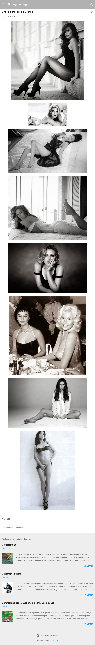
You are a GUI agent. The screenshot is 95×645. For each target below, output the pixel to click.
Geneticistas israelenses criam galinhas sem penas (28, 603)
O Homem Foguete (11, 574)
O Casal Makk (9, 544)
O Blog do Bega (18, 4)
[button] (91, 12)
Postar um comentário (13, 528)
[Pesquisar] (91, 5)
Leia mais (88, 566)
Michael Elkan (54, 640)
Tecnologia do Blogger (47, 635)
